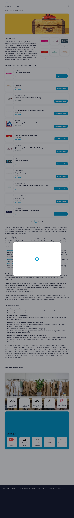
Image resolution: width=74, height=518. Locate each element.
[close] (58, 244)
